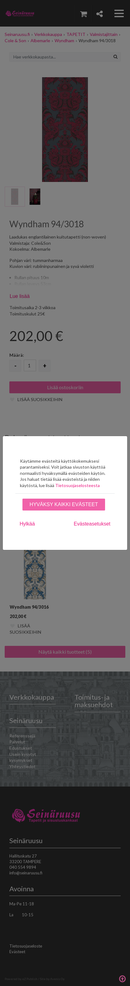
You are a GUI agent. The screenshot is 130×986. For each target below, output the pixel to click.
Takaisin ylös (122, 978)
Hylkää (27, 523)
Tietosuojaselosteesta (77, 485)
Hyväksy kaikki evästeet (64, 504)
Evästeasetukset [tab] (92, 523)
